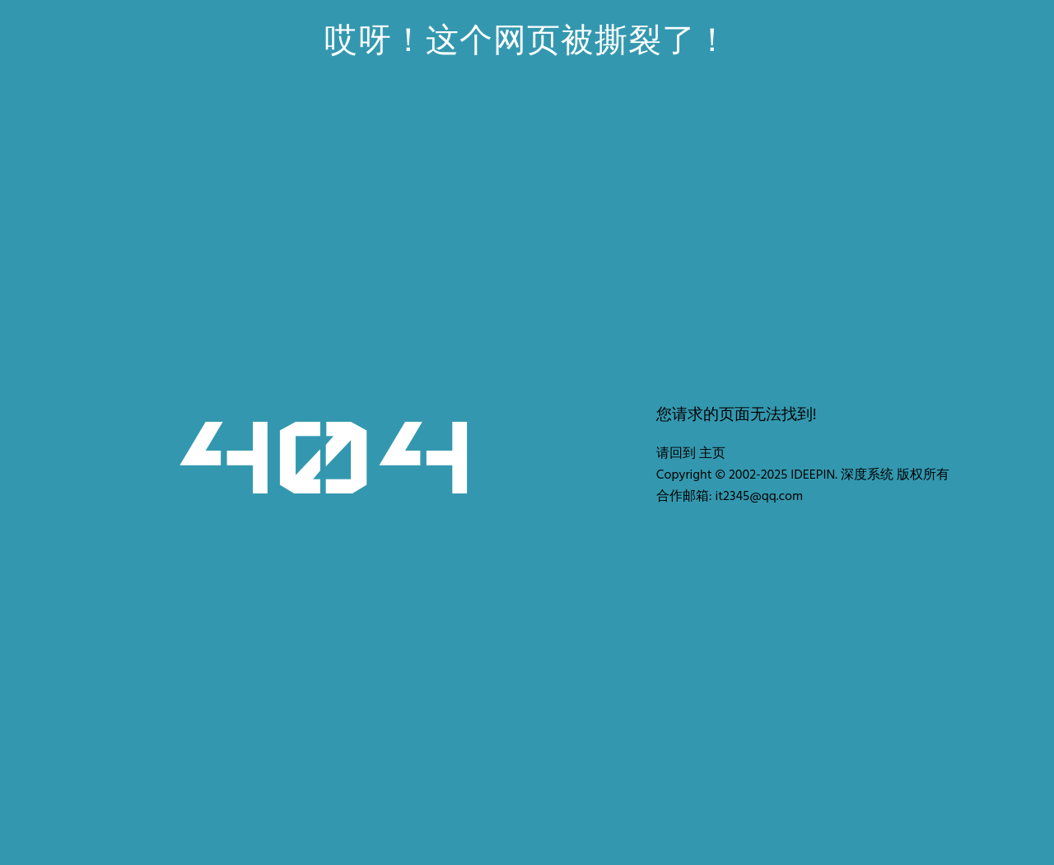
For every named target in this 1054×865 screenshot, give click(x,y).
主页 (712, 454)
